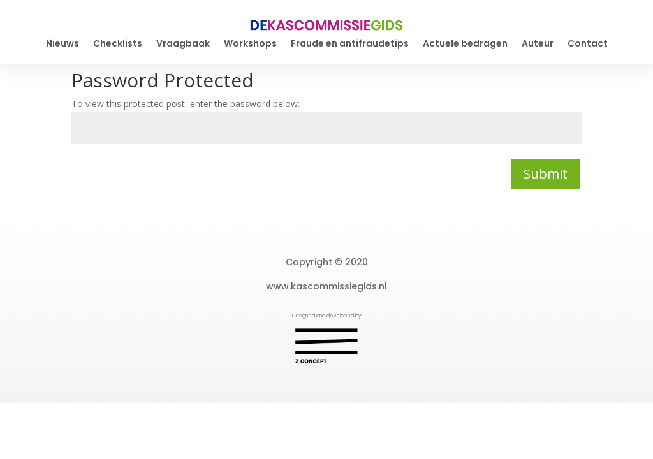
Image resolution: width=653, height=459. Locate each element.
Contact (588, 44)
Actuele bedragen (465, 44)
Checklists (117, 44)
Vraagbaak (183, 44)
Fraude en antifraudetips (350, 44)
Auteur (538, 44)
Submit (546, 173)
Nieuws (62, 44)
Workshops (250, 44)
